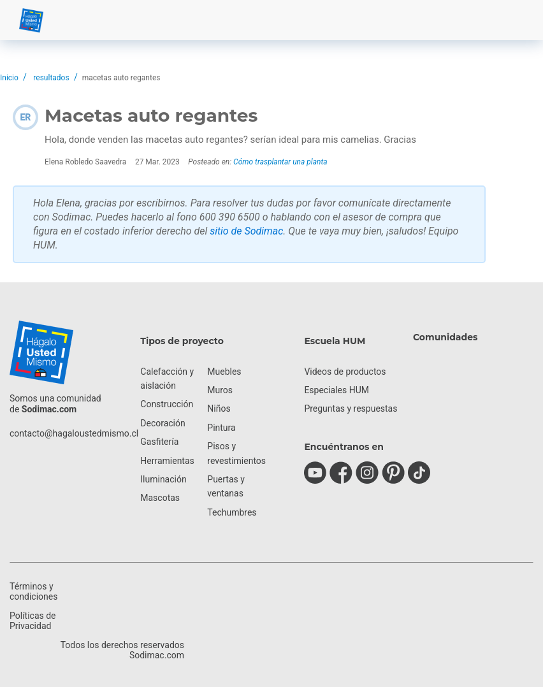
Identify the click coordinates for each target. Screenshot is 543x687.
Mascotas (160, 498)
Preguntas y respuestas (350, 408)
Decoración (162, 423)
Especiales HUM (336, 390)
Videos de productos (345, 371)
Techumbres (231, 512)
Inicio (9, 77)
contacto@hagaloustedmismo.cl (74, 433)
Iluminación (163, 479)
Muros (220, 390)
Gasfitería (159, 442)
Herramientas (167, 461)
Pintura (221, 428)
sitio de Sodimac (246, 231)
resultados (51, 77)
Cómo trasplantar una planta (280, 161)
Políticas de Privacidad (33, 621)
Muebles (224, 371)
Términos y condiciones (33, 591)
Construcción (166, 404)
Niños (218, 408)
